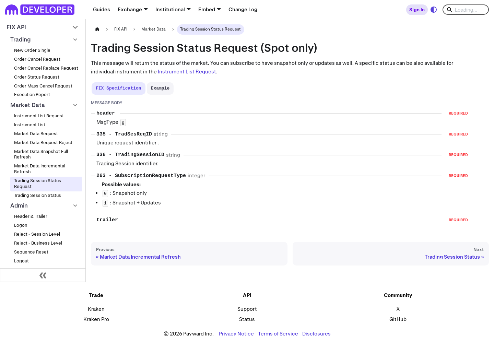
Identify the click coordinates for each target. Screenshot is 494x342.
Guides (101, 9)
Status (247, 319)
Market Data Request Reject (43, 142)
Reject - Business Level (38, 243)
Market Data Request (36, 134)
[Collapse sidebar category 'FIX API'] (75, 27)
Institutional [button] (170, 9)
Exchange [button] (130, 9)
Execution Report (32, 94)
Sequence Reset (31, 252)
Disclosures (316, 333)
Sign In (417, 10)
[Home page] (97, 29)
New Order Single (32, 50)
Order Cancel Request (37, 59)
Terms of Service (278, 333)
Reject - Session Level (37, 234)
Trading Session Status (37, 195)
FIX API (16, 27)
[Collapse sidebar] (43, 275)
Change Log (242, 9)
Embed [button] (206, 9)
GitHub (398, 319)
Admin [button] (19, 205)
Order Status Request (36, 77)
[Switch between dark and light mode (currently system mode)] (433, 9)
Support (247, 309)
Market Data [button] (27, 105)
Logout (21, 261)
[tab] (118, 88)
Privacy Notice (236, 333)
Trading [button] (20, 39)
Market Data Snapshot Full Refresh (41, 154)
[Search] (466, 9)
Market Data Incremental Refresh (39, 169)
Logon (20, 225)
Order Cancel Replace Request (46, 68)
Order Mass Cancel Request (43, 86)
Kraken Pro (96, 319)
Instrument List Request (39, 116)
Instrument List (29, 125)
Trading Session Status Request (37, 183)
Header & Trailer (30, 216)
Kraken (96, 309)
